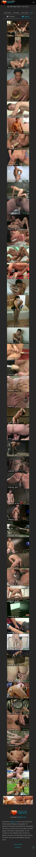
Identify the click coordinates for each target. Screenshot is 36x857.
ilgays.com (22, 817)
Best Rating (16, 12)
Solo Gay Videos (18, 844)
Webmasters (18, 847)
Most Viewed (25, 12)
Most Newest (7, 12)
